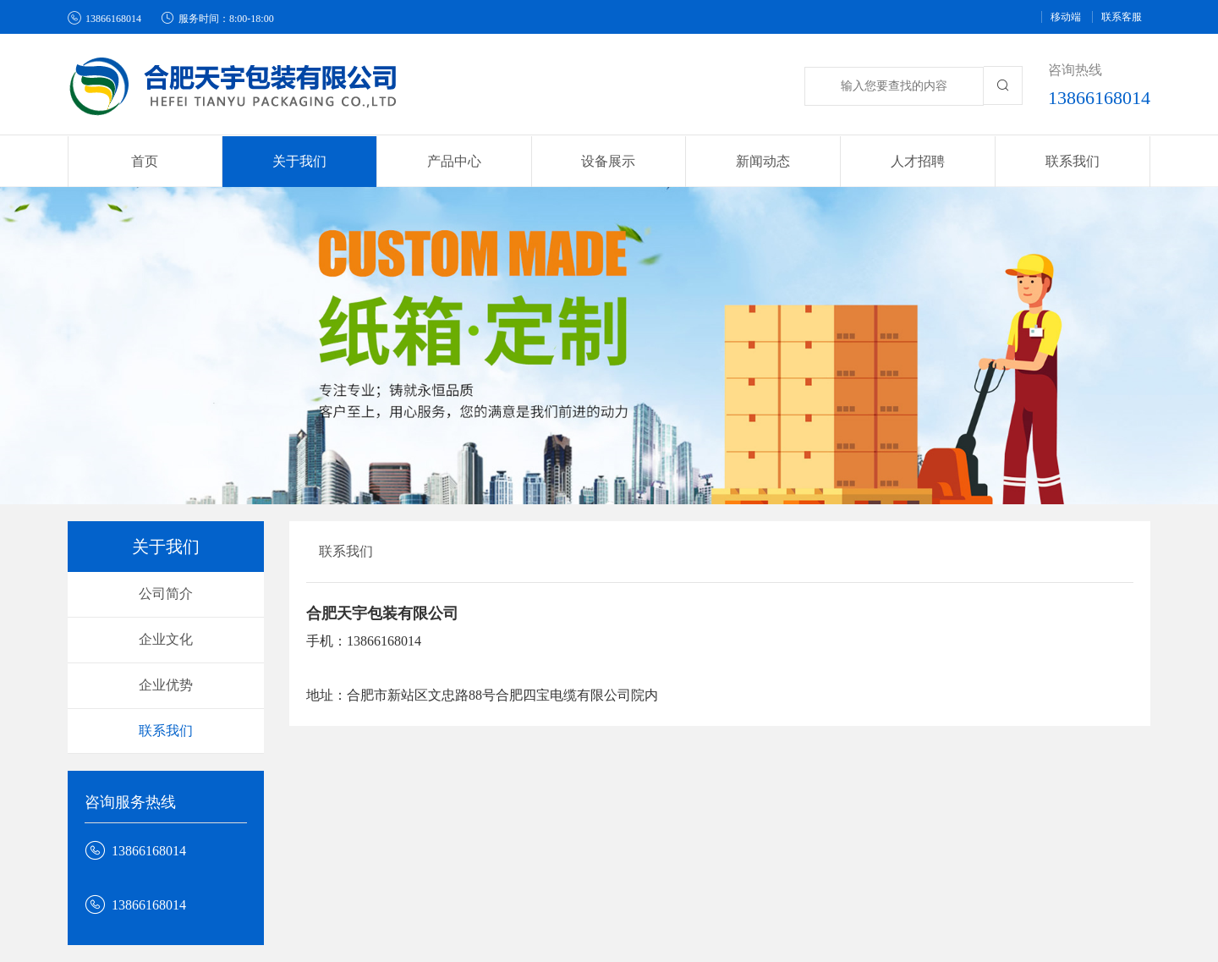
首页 (144, 161)
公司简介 (166, 593)
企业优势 (166, 685)
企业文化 (166, 639)
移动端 (1066, 17)
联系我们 (1072, 161)
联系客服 (1121, 17)
